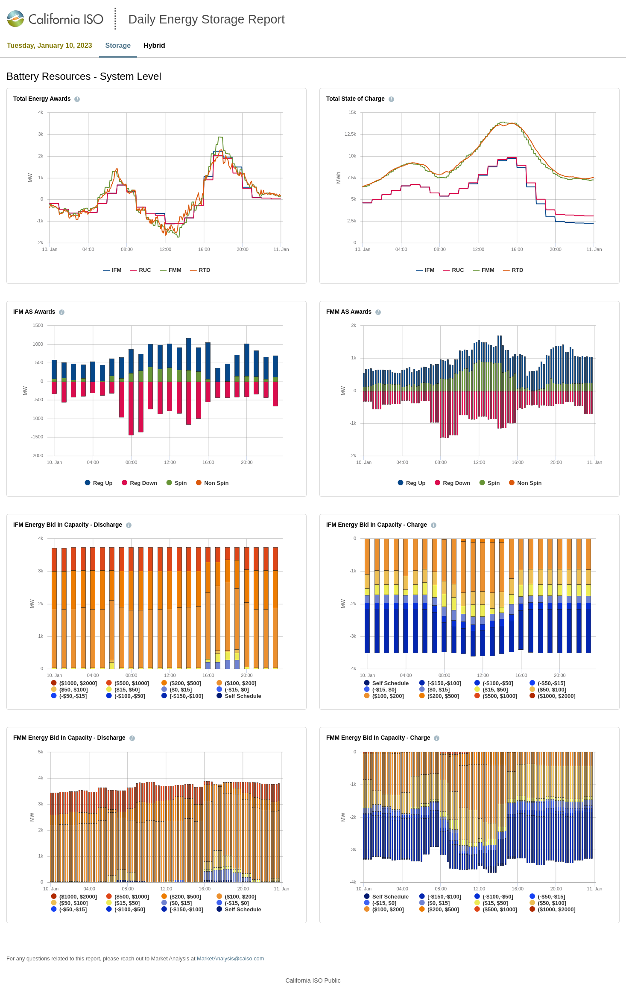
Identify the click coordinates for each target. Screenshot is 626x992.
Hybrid (154, 45)
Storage (118, 45)
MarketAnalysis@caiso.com (230, 958)
